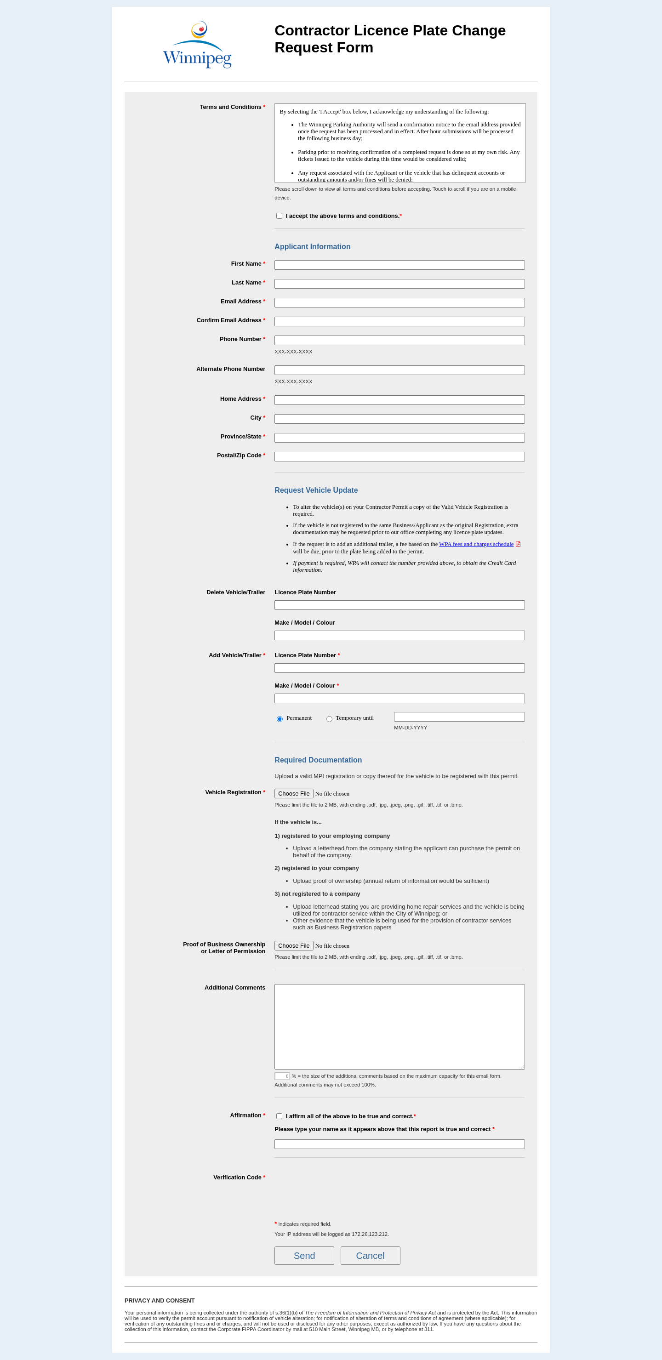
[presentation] (344, 1192)
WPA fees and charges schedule (476, 544)
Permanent (299, 718)
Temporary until (355, 718)
